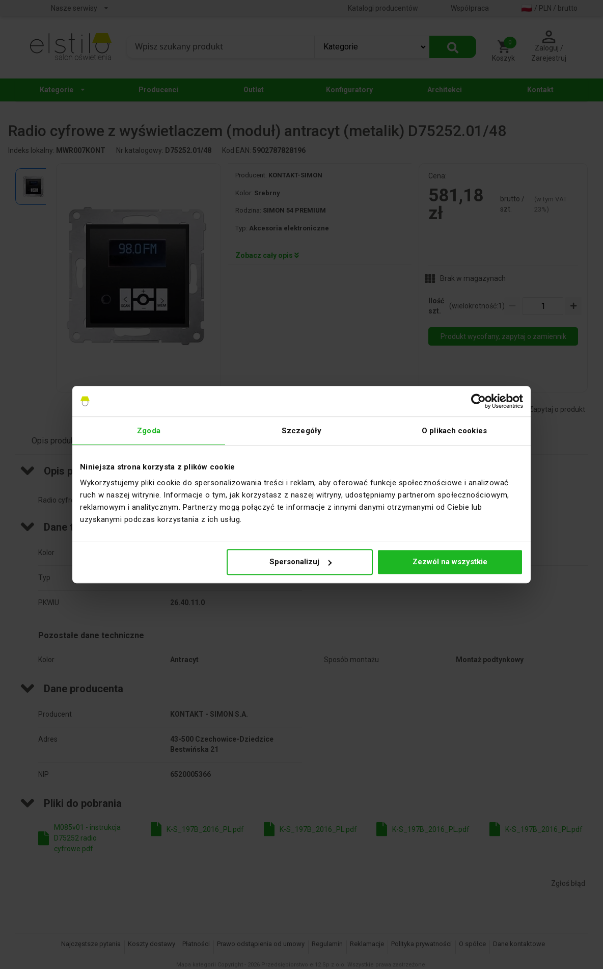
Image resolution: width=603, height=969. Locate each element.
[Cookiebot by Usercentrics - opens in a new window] (478, 401)
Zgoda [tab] (148, 430)
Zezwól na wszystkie (450, 561)
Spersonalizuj (300, 561)
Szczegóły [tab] (301, 430)
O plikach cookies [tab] (454, 430)
